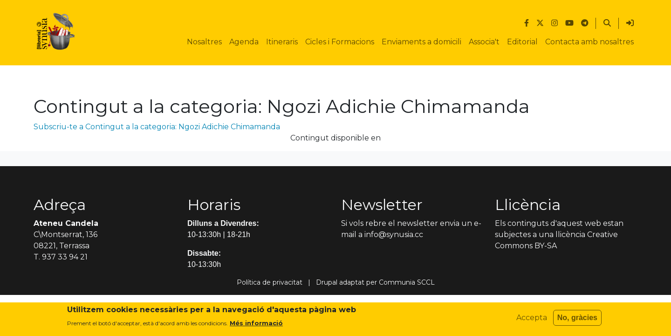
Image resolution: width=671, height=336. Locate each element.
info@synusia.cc (393, 234)
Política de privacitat (269, 282)
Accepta (531, 320)
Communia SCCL (407, 282)
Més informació (256, 325)
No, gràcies (577, 320)
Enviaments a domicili (421, 41)
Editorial (522, 41)
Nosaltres (204, 41)
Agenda (244, 41)
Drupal (326, 282)
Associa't (484, 41)
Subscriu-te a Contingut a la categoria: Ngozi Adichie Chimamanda (157, 126)
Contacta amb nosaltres (589, 41)
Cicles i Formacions (339, 41)
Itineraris (282, 41)
